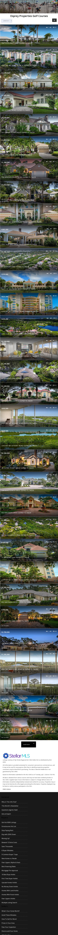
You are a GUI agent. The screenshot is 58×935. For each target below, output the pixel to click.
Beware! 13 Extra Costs (36, 822)
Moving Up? (6, 822)
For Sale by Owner (34, 875)
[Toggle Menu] (55, 2)
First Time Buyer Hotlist (10, 842)
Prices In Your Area (34, 867)
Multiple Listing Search (9, 854)
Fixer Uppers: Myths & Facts (11, 834)
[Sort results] (6, 21)
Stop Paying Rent (7, 818)
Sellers (4, 858)
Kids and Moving (33, 891)
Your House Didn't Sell (9, 879)
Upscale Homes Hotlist (35, 842)
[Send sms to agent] (6, 3)
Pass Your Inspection (9, 871)
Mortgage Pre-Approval (10, 838)
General (5, 797)
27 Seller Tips (6, 875)
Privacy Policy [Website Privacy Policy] (34, 923)
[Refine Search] (54, 20)
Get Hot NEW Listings (9, 814)
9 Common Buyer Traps (10, 830)
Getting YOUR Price (34, 887)
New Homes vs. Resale (35, 830)
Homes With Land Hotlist (36, 846)
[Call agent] (2, 3)
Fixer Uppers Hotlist (35, 850)
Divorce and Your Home (36, 871)
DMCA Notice (7, 789)
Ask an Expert (32, 806)
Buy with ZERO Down (35, 818)
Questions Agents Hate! (10, 806)
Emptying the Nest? (8, 883)
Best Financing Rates (35, 834)
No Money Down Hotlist (10, 846)
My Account (47, 3)
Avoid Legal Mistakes (35, 883)
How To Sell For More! (9, 867)
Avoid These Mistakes (35, 863)
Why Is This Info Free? (9, 802)
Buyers (4, 809)
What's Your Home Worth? (11, 863)
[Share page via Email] (15, 3)
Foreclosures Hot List (35, 814)
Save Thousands (7, 826)
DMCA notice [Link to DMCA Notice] (29, 933)
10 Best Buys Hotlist (35, 838)
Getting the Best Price (9, 887)
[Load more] (28, 744)
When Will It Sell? (34, 879)
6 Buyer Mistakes (34, 826)
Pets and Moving (7, 891)
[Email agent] (10, 3)
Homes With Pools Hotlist (10, 850)
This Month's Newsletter (36, 802)
